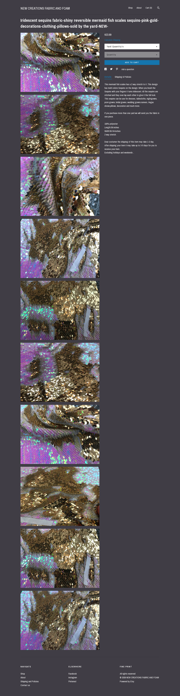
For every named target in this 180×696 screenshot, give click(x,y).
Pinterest (72, 681)
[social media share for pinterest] (117, 69)
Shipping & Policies (123, 76)
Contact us (25, 685)
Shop (130, 7)
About (139, 7)
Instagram (72, 677)
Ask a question (128, 69)
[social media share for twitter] (111, 69)
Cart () (149, 7)
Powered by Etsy (127, 681)
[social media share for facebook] (105, 69)
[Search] (158, 8)
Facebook (72, 673)
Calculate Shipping (112, 39)
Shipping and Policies (30, 681)
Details (108, 76)
